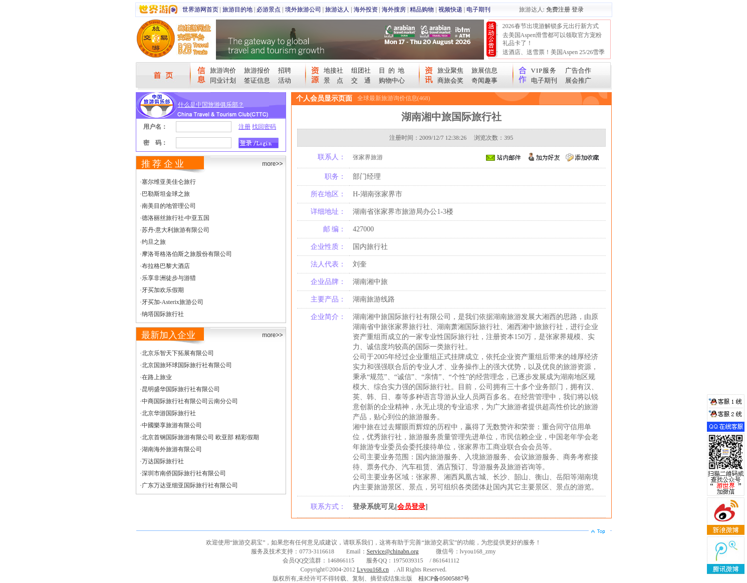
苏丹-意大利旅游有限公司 (176, 229)
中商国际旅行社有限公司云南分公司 (190, 401)
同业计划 (223, 80)
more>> (272, 163)
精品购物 (422, 9)
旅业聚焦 (450, 70)
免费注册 (558, 9)
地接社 (333, 70)
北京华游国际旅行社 (169, 413)
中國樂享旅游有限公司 (172, 425)
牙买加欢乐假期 (163, 290)
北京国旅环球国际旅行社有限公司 (187, 365)
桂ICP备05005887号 (444, 578)
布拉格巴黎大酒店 (166, 265)
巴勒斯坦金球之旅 (166, 193)
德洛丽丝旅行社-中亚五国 (176, 217)
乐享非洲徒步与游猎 (169, 277)
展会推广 (578, 80)
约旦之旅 (154, 241)
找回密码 (264, 126)
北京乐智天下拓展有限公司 (178, 353)
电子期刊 (478, 9)
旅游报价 (257, 70)
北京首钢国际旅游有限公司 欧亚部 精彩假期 (200, 437)
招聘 (284, 70)
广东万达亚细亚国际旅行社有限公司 (190, 485)
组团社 (361, 70)
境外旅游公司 (303, 9)
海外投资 (366, 9)
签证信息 (257, 80)
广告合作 (578, 70)
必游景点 (269, 9)
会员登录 (411, 506)
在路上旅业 (157, 377)
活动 (284, 80)
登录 (578, 9)
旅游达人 (337, 9)
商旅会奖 (450, 80)
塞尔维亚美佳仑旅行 (169, 181)
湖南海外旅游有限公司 (172, 449)
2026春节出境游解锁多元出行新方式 (551, 26)
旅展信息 (484, 70)
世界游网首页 (200, 9)
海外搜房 (394, 9)
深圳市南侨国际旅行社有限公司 (184, 473)
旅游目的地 (237, 9)
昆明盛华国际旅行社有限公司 (181, 389)
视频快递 (450, 9)
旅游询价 (223, 70)
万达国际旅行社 (163, 461)
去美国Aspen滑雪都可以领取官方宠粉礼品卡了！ (552, 39)
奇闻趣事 (484, 80)
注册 (244, 126)
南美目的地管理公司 (169, 205)
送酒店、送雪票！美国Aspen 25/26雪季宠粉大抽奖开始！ (554, 56)
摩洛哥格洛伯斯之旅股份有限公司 (187, 253)
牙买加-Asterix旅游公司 (172, 302)
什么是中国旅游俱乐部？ (211, 104)
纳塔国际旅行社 (163, 314)
